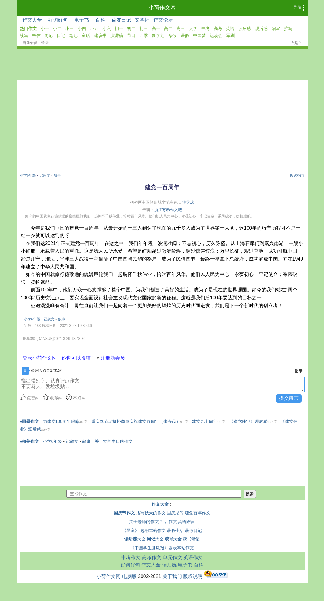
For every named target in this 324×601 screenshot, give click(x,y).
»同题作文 (29, 421)
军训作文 (168, 521)
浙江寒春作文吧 (168, 210)
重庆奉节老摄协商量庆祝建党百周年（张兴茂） (139, 421)
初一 (119, 28)
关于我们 (172, 576)
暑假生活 (175, 530)
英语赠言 (186, 521)
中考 (205, 28)
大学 (193, 28)
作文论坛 (163, 19)
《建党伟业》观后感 (253, 421)
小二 (57, 28)
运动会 (216, 35)
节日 (131, 35)
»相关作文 (29, 441)
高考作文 (151, 557)
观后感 (261, 28)
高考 (218, 28)
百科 (100, 19)
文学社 (142, 19)
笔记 (73, 35)
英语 (230, 28)
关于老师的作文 (144, 521)
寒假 (172, 35)
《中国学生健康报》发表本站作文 (162, 547)
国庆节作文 (124, 512)
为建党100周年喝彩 (65, 421)
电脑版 (129, 576)
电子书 (81, 19)
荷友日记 (121, 19)
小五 (94, 28)
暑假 (185, 35)
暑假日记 (193, 530)
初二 (131, 28)
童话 (86, 35)
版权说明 (192, 576)
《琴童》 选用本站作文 (144, 530)
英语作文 (193, 557)
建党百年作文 (197, 512)
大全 (134, 538)
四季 (143, 35)
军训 (230, 35)
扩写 (288, 28)
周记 (48, 35)
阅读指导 (297, 175)
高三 (180, 28)
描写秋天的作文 (151, 512)
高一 (156, 28)
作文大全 (32, 19)
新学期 (158, 35)
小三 (69, 28)
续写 (24, 35)
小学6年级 (28, 175)
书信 (36, 35)
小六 (106, 28)
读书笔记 (191, 538)
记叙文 (44, 175)
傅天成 (188, 202)
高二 (168, 28)
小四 (82, 28)
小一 (45, 28)
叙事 (57, 175)
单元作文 (172, 557)
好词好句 (58, 19)
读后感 (244, 28)
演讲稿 (116, 35)
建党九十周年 (208, 421)
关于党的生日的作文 (114, 441)
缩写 (276, 28)
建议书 (100, 35)
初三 (143, 28)
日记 (61, 35)
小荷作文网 (162, 8)
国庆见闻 (175, 512)
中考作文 (131, 557)
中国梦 (199, 35)
